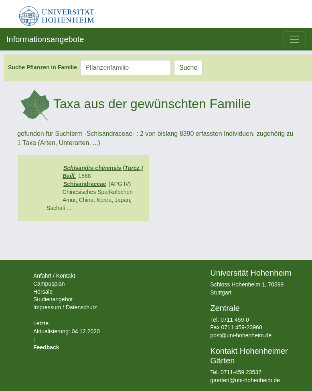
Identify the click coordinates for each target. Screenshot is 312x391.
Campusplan (49, 283)
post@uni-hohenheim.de (240, 335)
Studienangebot (53, 299)
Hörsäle (43, 291)
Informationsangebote (45, 39)
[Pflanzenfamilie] (125, 67)
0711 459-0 (235, 319)
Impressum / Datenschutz (65, 307)
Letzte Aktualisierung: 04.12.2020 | (66, 331)
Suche (188, 67)
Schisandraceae (84, 184)
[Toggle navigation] (294, 39)
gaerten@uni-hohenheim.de (245, 380)
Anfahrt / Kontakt (54, 275)
